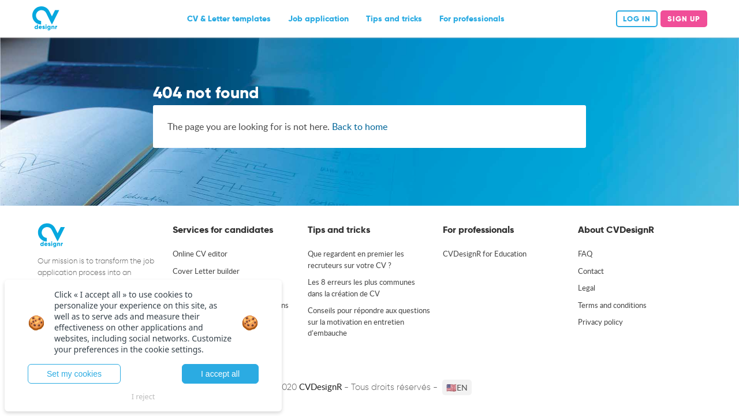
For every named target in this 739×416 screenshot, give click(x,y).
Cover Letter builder (206, 271)
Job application (318, 18)
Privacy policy (600, 322)
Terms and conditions (612, 305)
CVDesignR (320, 386)
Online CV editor (200, 253)
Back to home (359, 126)
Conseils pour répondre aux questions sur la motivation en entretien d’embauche (369, 321)
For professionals (472, 18)
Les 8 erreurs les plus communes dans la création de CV (361, 288)
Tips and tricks (394, 18)
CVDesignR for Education (485, 253)
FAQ (585, 253)
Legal (586, 288)
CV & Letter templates (229, 18)
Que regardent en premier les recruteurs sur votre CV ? (356, 259)
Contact (591, 271)
